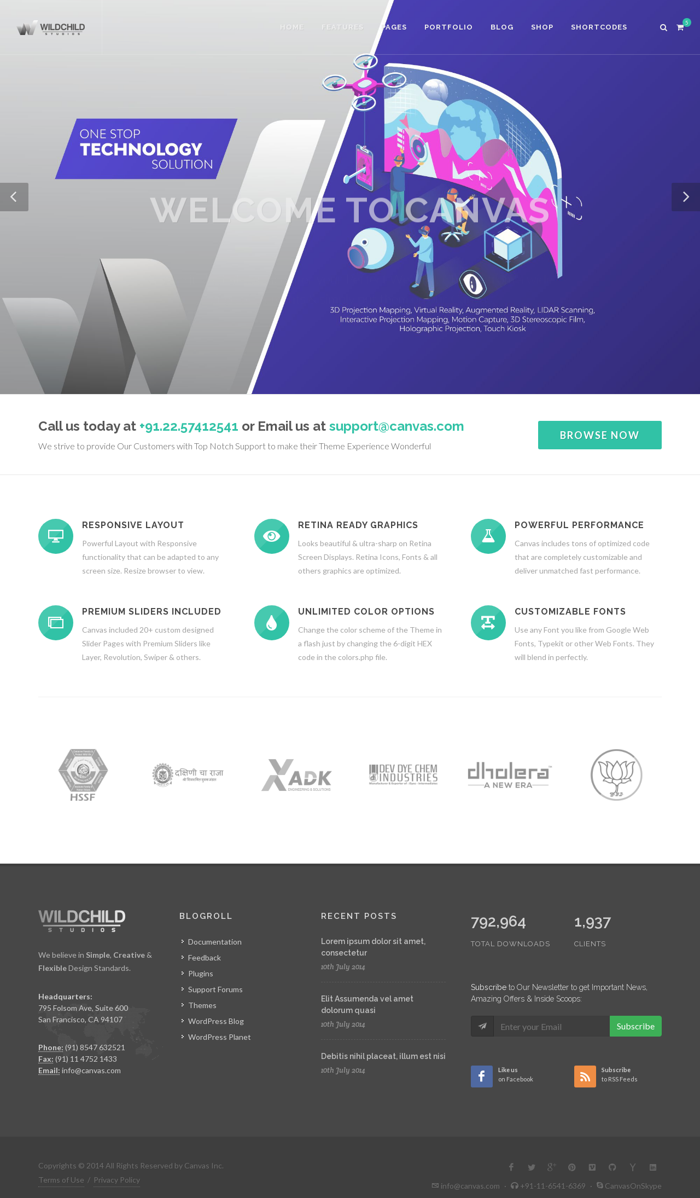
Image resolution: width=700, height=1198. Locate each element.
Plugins (200, 973)
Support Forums (215, 989)
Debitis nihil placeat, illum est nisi (383, 1056)
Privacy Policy (117, 1179)
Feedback (204, 957)
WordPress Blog (216, 1021)
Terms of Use (61, 1179)
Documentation (215, 941)
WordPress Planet (219, 1036)
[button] (14, 197)
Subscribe (636, 1026)
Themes (202, 1005)
